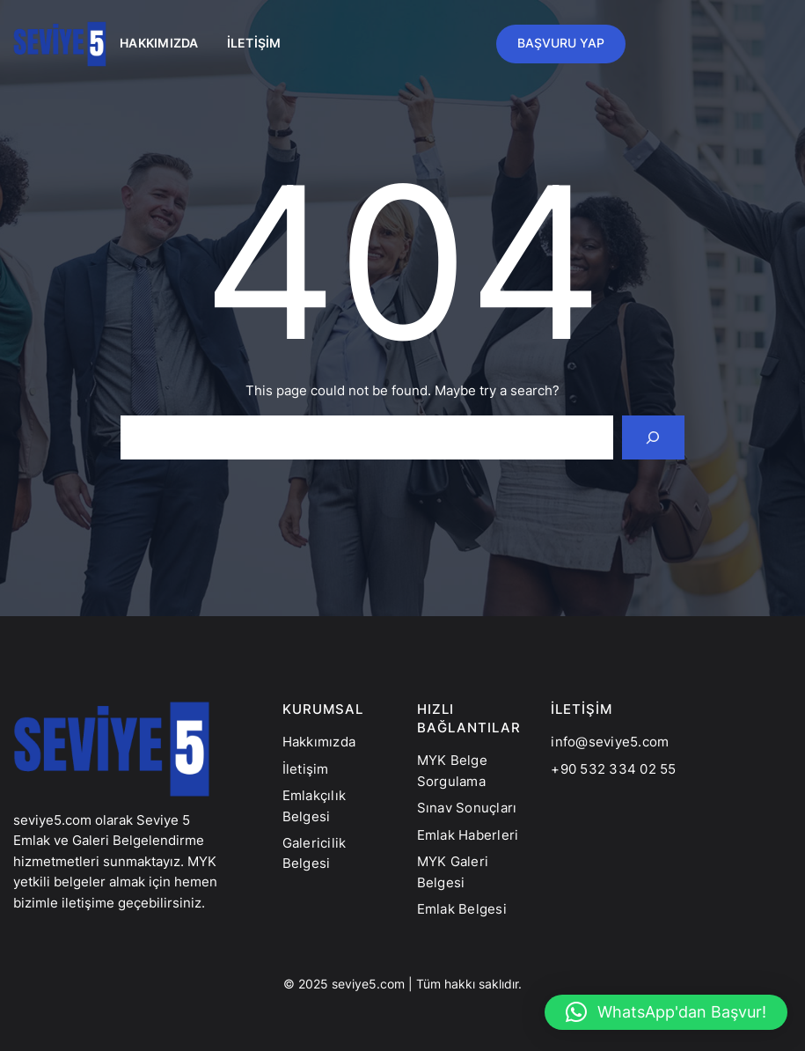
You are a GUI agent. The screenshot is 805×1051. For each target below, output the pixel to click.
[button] (666, 1012)
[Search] (653, 437)
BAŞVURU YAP (560, 43)
